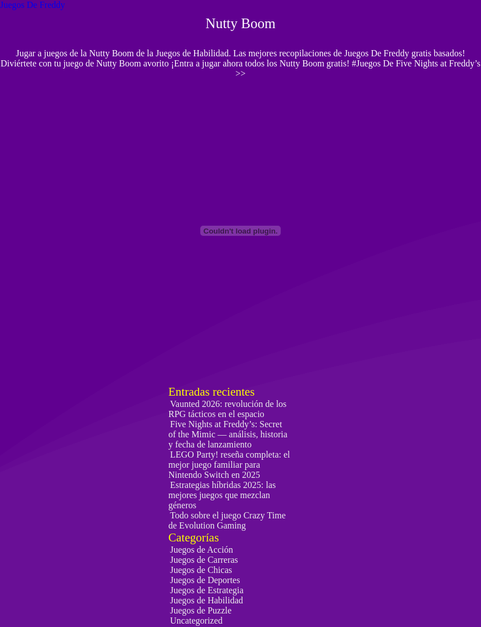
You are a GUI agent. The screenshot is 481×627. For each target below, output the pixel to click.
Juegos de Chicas (201, 570)
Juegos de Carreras (204, 560)
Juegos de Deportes (205, 580)
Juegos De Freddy (32, 5)
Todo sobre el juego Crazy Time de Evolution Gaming (227, 520)
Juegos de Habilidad (206, 600)
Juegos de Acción (201, 549)
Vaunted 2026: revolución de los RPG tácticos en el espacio (227, 409)
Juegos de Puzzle (200, 610)
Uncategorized (196, 620)
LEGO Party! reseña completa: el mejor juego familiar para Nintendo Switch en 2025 (229, 465)
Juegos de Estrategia (207, 590)
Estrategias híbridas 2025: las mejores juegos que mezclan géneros (222, 495)
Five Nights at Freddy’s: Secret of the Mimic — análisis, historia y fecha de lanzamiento (227, 434)
